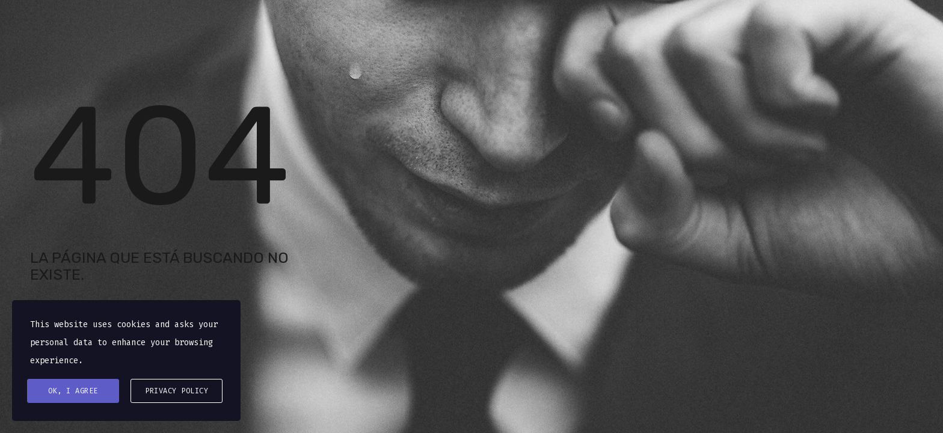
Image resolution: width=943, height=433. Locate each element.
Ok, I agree (73, 391)
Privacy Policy (176, 391)
